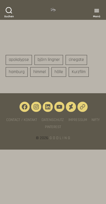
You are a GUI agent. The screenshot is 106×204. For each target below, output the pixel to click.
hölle (59, 72)
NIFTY (96, 119)
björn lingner (49, 59)
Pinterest (53, 126)
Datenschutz (53, 119)
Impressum (77, 119)
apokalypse (19, 59)
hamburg (17, 72)
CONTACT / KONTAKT (21, 119)
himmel (39, 72)
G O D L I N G (59, 138)
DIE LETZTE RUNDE (53, 39)
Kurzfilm (79, 72)
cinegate (76, 59)
